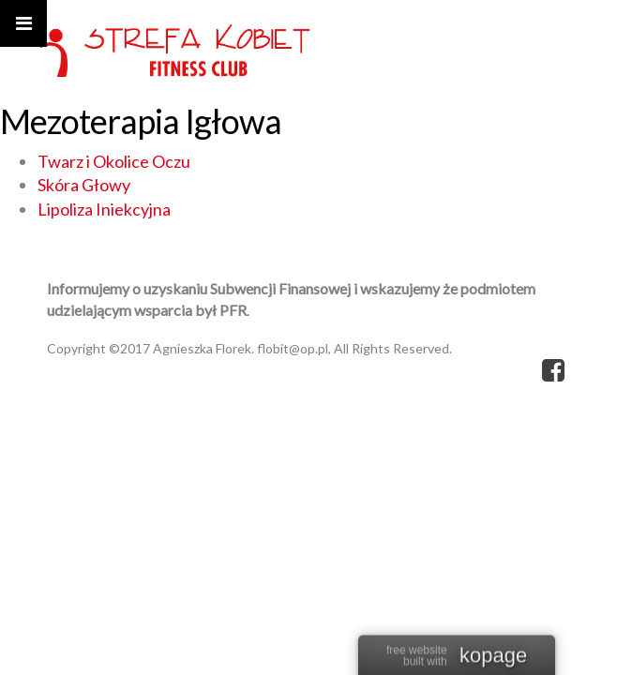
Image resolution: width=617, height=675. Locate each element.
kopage (493, 656)
